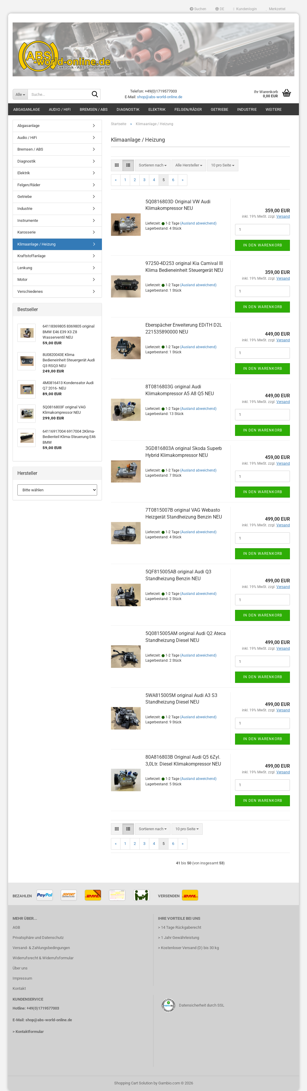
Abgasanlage (26, 109)
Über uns (20, 968)
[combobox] (153, 165)
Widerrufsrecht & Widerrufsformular (43, 958)
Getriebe (219, 109)
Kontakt (19, 988)
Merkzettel (275, 9)
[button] (220, 8)
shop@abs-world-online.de (159, 97)
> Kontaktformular (28, 1031)
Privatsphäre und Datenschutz (38, 937)
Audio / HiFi (60, 109)
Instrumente (27, 220)
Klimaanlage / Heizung (36, 244)
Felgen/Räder (188, 109)
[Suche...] (20, 94)
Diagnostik (128, 109)
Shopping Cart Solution (133, 1083)
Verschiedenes (30, 291)
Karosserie (26, 232)
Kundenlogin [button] (245, 9)
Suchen (198, 9)
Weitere (274, 109)
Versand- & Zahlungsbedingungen (41, 947)
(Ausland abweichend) (198, 223)
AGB (16, 927)
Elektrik (156, 109)
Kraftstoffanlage (31, 256)
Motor (22, 279)
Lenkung (24, 268)
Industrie (247, 109)
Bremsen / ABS (94, 109)
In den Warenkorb (262, 245)
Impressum (22, 978)
